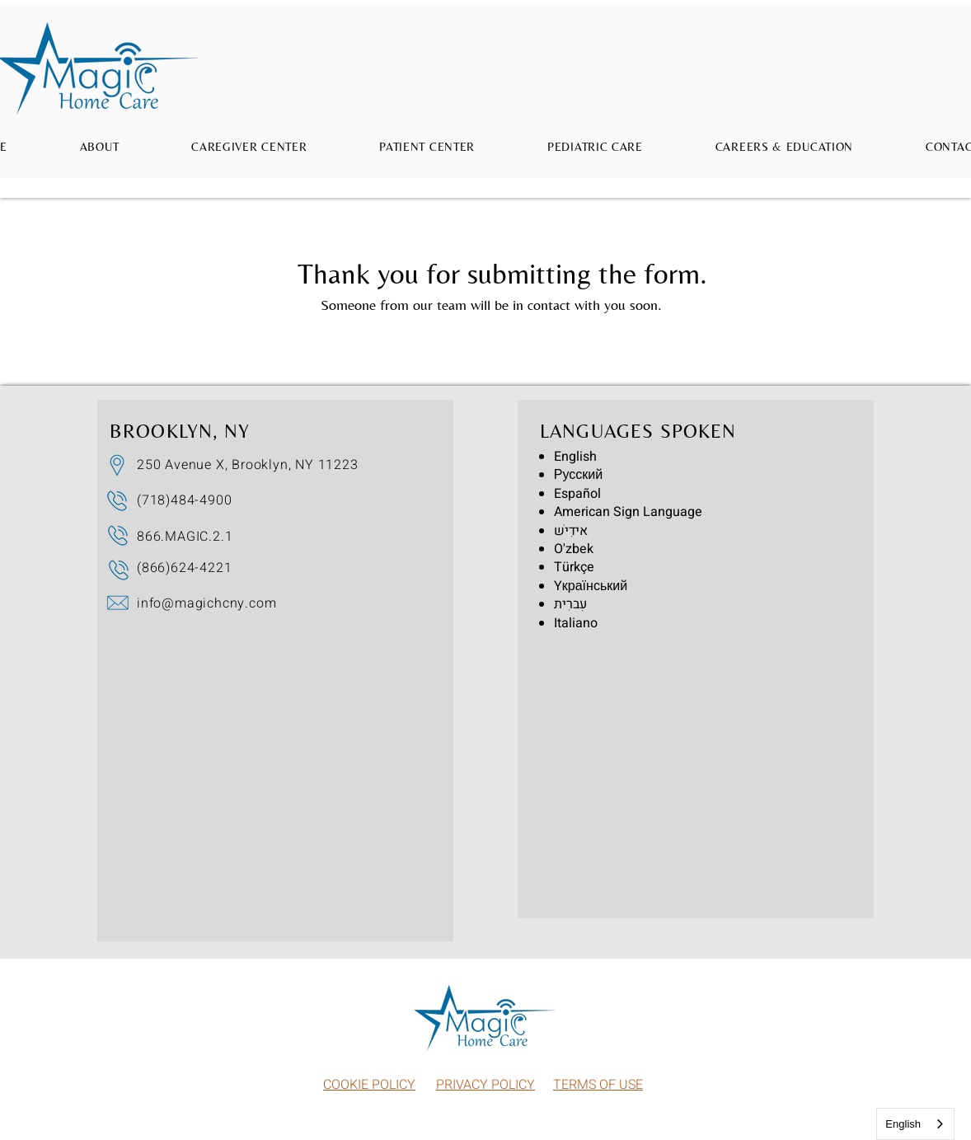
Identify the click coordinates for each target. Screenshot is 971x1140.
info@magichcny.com (206, 603)
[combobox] (915, 1124)
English (903, 1124)
